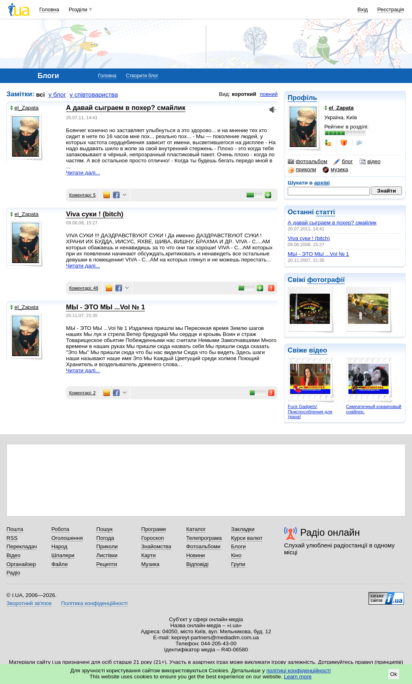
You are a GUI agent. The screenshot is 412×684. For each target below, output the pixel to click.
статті (325, 212)
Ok (393, 674)
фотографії (325, 280)
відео (370, 161)
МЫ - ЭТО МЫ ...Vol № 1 (318, 254)
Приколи (106, 546)
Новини (195, 555)
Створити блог (142, 76)
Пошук (104, 529)
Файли (60, 564)
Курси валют (246, 538)
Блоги (238, 546)
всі (40, 94)
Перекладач (21, 546)
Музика (150, 564)
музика (335, 169)
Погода (105, 538)
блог (343, 161)
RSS (12, 538)
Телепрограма (204, 538)
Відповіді (197, 564)
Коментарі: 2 (82, 392)
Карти (148, 555)
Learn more (298, 677)
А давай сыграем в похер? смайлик (332, 223)
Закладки (242, 529)
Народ (60, 546)
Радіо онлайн (330, 532)
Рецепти (106, 564)
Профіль (302, 98)
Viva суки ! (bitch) (309, 238)
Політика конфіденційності (94, 603)
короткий (244, 94)
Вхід (363, 9)
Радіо (13, 573)
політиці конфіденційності (298, 670)
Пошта (14, 529)
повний (269, 94)
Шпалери (63, 555)
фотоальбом (307, 161)
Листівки (106, 555)
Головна (49, 9)
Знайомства (156, 546)
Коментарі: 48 (83, 288)
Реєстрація (390, 9)
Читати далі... (83, 173)
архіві (322, 183)
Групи (238, 564)
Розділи (78, 9)
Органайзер (21, 564)
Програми (153, 529)
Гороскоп (152, 538)
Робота (60, 529)
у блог (57, 94)
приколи (302, 169)
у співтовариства (94, 94)
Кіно (236, 555)
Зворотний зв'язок (29, 603)
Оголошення (67, 538)
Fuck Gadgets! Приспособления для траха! (310, 411)
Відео (13, 555)
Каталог (196, 529)
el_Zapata (24, 108)
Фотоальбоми (203, 546)
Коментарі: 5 (82, 195)
